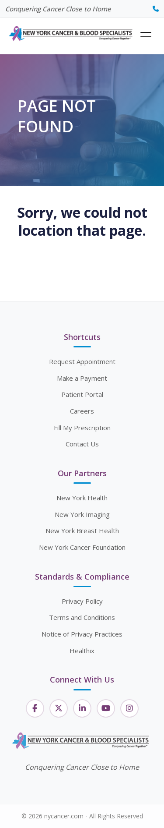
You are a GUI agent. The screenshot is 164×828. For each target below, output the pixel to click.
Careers (82, 411)
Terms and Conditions (82, 617)
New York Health (82, 497)
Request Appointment (82, 361)
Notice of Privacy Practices (82, 634)
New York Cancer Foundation (82, 547)
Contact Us (82, 443)
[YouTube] (106, 708)
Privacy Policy (82, 601)
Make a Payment (82, 378)
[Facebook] (35, 708)
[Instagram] (129, 708)
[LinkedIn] (82, 708)
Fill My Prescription (82, 427)
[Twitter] (58, 708)
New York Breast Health (82, 530)
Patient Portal (82, 394)
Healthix (82, 650)
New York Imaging (82, 514)
